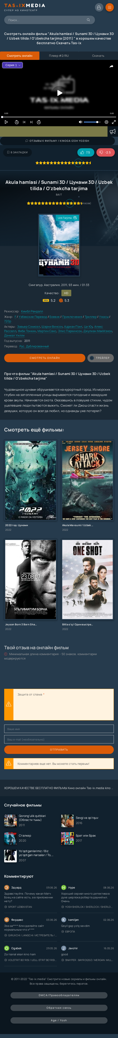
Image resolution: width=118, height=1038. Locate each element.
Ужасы (104, 317)
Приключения (72, 317)
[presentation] (49, 709)
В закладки (17, 152)
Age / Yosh (59, 1020)
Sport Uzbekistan (18, 907)
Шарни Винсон (51, 326)
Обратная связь (59, 1008)
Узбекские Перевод (33, 317)
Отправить (59, 749)
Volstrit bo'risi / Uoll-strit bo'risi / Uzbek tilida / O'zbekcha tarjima (30, 960)
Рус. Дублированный (34, 346)
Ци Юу (88, 326)
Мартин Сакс (47, 331)
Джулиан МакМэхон (97, 331)
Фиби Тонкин (27, 331)
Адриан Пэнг (73, 326)
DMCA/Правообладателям (59, 995)
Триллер (91, 317)
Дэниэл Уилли (14, 335)
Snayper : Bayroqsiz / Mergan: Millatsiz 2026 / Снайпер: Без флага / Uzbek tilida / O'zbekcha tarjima (87, 960)
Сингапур (36, 285)
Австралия (52, 285)
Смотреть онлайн (45, 358)
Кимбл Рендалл (32, 311)
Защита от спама (30, 694)
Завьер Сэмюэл (28, 326)
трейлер (100, 358)
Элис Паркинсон (70, 331)
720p (7, 321)
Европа (68, 931)
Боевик (54, 317)
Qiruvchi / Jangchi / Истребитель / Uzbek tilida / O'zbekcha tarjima (30, 935)
